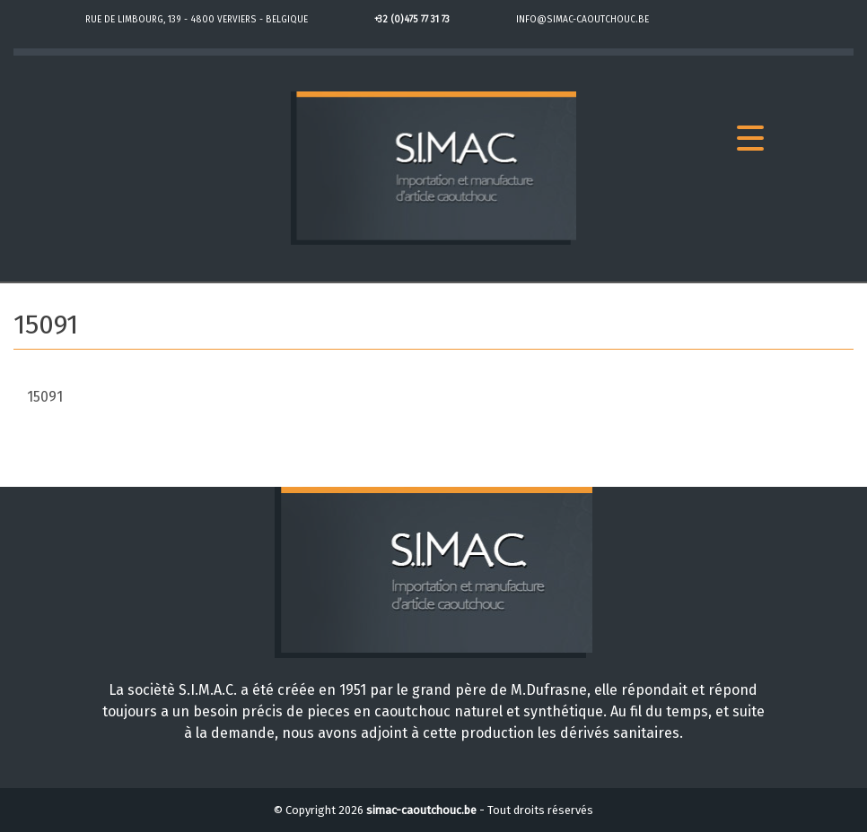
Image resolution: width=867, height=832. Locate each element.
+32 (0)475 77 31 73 (412, 19)
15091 (45, 396)
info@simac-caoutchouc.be (582, 19)
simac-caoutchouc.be (421, 810)
